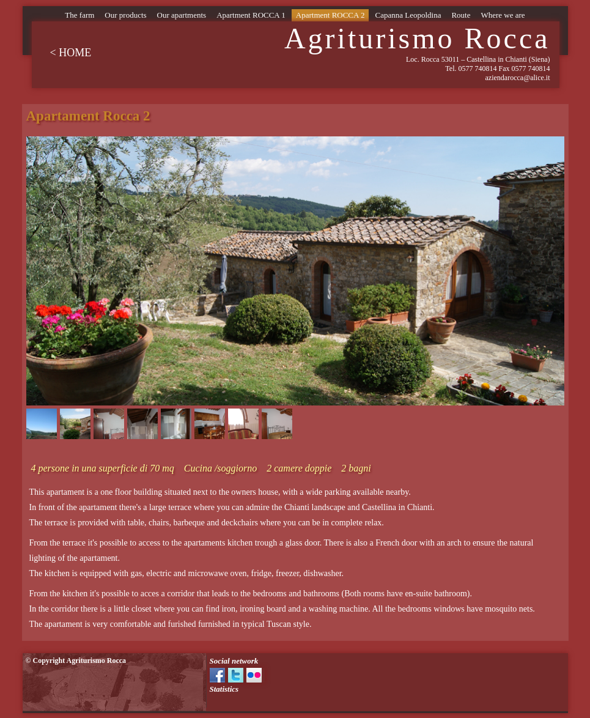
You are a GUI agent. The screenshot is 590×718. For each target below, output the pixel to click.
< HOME (71, 52)
